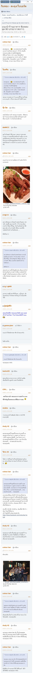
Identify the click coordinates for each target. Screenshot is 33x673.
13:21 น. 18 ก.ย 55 (7, 218)
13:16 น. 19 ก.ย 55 (7, 429)
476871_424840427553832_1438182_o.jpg (16, 203)
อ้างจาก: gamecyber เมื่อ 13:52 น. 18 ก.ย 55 (15, 354)
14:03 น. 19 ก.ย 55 (7, 474)
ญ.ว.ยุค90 (8, 286)
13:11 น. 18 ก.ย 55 (7, 130)
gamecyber (8, 325)
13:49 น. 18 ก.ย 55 (7, 309)
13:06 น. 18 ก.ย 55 (7, 110)
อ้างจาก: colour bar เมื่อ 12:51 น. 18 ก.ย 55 (15, 77)
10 (22, 37)
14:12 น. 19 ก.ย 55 (8, 550)
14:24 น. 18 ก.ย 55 (7, 350)
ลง (2, 36)
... (21, 37)
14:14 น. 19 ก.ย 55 (7, 596)
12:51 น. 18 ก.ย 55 (7, 45)
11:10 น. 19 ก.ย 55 (7, 411)
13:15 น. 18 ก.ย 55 (8, 156)
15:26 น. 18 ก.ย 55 (7, 374)
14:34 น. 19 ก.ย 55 (7, 650)
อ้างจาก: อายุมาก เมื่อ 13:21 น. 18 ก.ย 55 (14, 250)
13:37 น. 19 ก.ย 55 (7, 455)
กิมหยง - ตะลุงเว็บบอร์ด (13, 6)
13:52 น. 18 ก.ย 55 (7, 328)
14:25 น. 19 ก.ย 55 (7, 628)
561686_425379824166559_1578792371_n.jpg (17, 582)
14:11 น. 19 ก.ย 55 (7, 528)
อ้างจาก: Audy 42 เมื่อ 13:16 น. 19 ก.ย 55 (15, 479)
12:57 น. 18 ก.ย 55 (7, 72)
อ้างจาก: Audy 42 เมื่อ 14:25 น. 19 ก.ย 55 (15, 654)
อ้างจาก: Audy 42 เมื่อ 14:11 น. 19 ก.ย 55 (15, 601)
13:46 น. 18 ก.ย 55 (7, 289)
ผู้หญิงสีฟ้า (8, 306)
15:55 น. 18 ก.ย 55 (7, 392)
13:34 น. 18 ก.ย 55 (7, 245)
